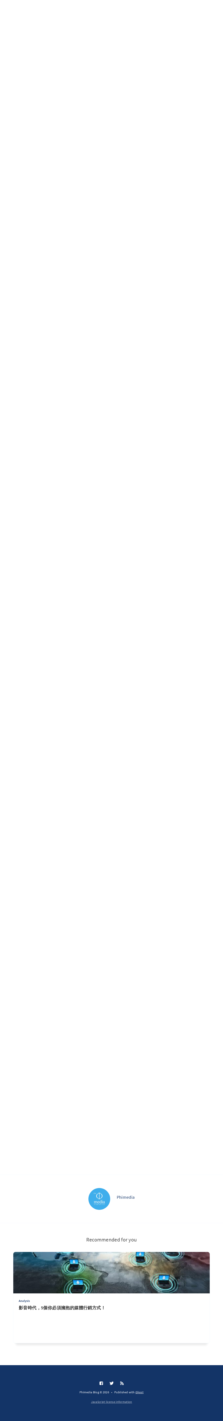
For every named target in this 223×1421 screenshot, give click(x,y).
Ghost (139, 1392)
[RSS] (122, 1383)
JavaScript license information (111, 1402)
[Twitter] (112, 1383)
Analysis (24, 1301)
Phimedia (126, 1197)
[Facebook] (101, 1383)
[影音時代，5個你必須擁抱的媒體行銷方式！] (111, 1324)
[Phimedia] (99, 1199)
